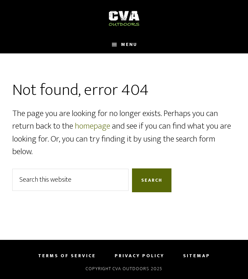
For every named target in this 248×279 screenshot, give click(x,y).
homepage (92, 126)
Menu (129, 44)
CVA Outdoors (123, 18)
